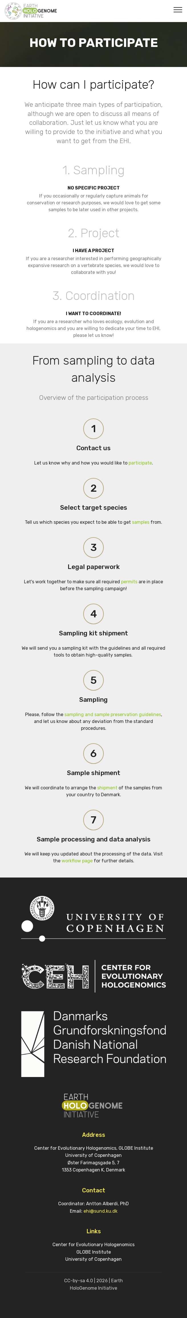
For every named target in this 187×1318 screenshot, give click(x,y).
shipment (107, 788)
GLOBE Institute (93, 1252)
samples (140, 522)
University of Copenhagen (93, 1259)
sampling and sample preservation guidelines (112, 714)
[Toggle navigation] (178, 9)
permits (128, 581)
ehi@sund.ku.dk (100, 1211)
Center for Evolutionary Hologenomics (93, 1244)
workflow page (77, 860)
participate (140, 463)
